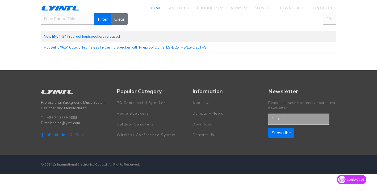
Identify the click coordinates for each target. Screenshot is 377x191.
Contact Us (323, 8)
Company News (207, 113)
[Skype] (77, 135)
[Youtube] (56, 135)
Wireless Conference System (146, 135)
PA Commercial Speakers (142, 103)
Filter (103, 19)
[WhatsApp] (83, 135)
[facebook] (42, 135)
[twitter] (49, 135)
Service (262, 8)
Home (155, 8)
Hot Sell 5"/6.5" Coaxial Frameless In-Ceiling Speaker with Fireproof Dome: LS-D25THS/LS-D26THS (125, 47)
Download (290, 8)
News (236, 8)
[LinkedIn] (63, 135)
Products (208, 8)
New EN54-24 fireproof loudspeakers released (82, 36)
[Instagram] (70, 135)
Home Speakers (133, 113)
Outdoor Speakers (135, 124)
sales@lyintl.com (66, 123)
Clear (119, 19)
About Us (179, 8)
